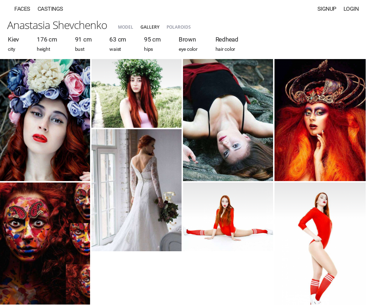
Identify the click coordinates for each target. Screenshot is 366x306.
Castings (50, 8)
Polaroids (179, 27)
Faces (22, 8)
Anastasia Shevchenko (57, 25)
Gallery (149, 27)
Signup (326, 8)
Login (351, 8)
